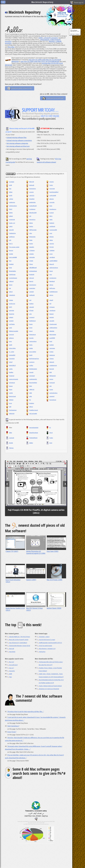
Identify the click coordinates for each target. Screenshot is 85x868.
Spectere (50, 317)
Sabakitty (30, 247)
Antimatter (30, 257)
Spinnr (9, 285)
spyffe (9, 195)
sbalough (30, 185)
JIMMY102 (30, 389)
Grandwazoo (51, 209)
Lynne (49, 254)
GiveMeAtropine (51, 292)
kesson (9, 386)
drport (29, 331)
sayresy (49, 379)
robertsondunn (11, 206)
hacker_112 (10, 223)
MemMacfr (50, 281)
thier (8, 261)
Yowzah (29, 372)
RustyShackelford (52, 192)
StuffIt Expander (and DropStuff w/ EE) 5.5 (49, 643)
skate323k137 (11, 365)
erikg (29, 396)
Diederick (50, 223)
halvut (49, 271)
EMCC (49, 216)
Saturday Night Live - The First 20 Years (18, 637)
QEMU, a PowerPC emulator (48, 38)
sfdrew (9, 192)
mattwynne (10, 202)
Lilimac (49, 285)
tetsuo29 (50, 264)
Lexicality (50, 321)
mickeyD (9, 321)
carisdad (30, 292)
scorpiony (30, 362)
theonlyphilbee (31, 382)
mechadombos (51, 393)
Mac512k (50, 369)
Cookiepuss (30, 209)
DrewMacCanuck (32, 410)
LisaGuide (10, 438)
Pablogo (10, 448)
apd (28, 300)
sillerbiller (50, 331)
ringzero (50, 182)
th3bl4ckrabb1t (31, 369)
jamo (9, 341)
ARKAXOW (10, 413)
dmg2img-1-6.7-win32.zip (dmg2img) (48, 689)
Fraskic (49, 438)
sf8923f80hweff (31, 267)
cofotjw (9, 199)
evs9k (9, 185)
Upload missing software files (16, 137)
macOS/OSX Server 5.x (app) (46, 639)
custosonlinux (31, 341)
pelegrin (9, 317)
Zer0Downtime (51, 327)
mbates (9, 300)
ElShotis (50, 237)
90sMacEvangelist (12, 331)
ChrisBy (29, 261)
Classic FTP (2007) (15, 550)
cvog (49, 233)
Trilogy (29, 264)
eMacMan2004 (31, 212)
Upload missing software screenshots (19, 140)
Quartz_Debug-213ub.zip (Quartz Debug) (49, 686)
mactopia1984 (51, 230)
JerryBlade (50, 257)
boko (49, 206)
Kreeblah (10, 264)
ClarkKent (50, 250)
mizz (49, 274)
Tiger (9, 677)
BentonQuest (11, 396)
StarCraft (10, 648)
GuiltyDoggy (10, 274)
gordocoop (10, 303)
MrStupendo (30, 237)
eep (8, 288)
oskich (9, 226)
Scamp (49, 389)
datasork (50, 362)
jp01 (8, 240)
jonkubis (30, 254)
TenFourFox (41, 652)
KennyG (29, 281)
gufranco (10, 338)
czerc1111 (30, 195)
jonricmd (10, 334)
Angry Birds (11, 652)
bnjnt (49, 341)
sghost (9, 292)
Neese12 (50, 314)
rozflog (29, 365)
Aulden (29, 348)
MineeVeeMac (11, 271)
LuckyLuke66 (51, 195)
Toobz (49, 185)
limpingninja (31, 188)
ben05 (29, 355)
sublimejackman (52, 267)
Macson (9, 250)
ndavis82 (30, 307)
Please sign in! (76, 2)
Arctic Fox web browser (44, 645)
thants (29, 324)
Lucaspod (30, 317)
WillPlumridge (31, 230)
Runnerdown (51, 400)
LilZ (28, 216)
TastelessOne (11, 233)
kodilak (9, 254)
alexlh (9, 345)
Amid (49, 443)
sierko (49, 219)
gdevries (50, 199)
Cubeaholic (10, 295)
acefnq (9, 369)
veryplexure (50, 310)
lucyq (9, 403)
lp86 (8, 407)
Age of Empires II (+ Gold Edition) (17, 643)
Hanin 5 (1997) (36, 579)
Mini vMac (11, 47)
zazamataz (30, 288)
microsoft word (12, 665)
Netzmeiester (51, 334)
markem (50, 345)
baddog (29, 303)
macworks (11, 671)
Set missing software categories (17, 143)
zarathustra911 (31, 379)
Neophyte (10, 314)
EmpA (29, 327)
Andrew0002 (10, 355)
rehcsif (9, 362)
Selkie (9, 432)
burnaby (30, 338)
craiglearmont (51, 365)
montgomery (51, 278)
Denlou (29, 226)
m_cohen (10, 352)
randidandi (50, 226)
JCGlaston (30, 250)
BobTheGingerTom (32, 358)
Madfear (9, 372)
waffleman (10, 237)
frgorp (9, 389)
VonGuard (50, 382)
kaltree (29, 223)
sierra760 (10, 230)
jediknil (9, 216)
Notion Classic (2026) (56, 607)
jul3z (29, 314)
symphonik (10, 219)
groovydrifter (31, 352)
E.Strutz (49, 352)
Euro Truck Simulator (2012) (15, 580)
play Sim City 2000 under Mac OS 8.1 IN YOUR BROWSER (40, 61)
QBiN (29, 393)
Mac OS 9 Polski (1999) (56, 579)
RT (48, 427)
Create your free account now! (53, 98)
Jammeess (50, 348)
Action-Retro (11, 348)
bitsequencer (31, 334)
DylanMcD (30, 199)
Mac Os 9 (10, 662)
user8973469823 (51, 261)
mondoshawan (11, 278)
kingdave (30, 403)
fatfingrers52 (51, 376)
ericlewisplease (31, 271)
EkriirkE (9, 443)
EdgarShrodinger (32, 432)
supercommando (12, 379)
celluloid (9, 281)
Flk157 (9, 209)
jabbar (49, 240)
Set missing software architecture (18, 146)
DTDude (29, 310)
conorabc (50, 202)
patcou (49, 295)
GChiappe (50, 307)
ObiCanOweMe (31, 413)
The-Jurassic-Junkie (12, 247)
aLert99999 (50, 338)
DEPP (9, 307)
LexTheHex (10, 324)
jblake (29, 240)
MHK (49, 372)
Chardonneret (51, 324)
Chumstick (10, 358)
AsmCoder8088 (11, 257)
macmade (50, 188)
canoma (50, 243)
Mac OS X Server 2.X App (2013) (36, 608)
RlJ (28, 400)
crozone (30, 192)
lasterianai (50, 355)
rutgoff (49, 300)
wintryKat (10, 310)
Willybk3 (9, 400)
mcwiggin (10, 182)
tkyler (9, 267)
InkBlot (29, 443)
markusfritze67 (31, 206)
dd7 (48, 303)
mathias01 (30, 295)
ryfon (29, 233)
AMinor (29, 407)
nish (49, 386)
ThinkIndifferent (31, 438)
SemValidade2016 (32, 427)
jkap (8, 188)
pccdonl (50, 212)
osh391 (9, 393)
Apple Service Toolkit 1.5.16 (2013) (15, 608)
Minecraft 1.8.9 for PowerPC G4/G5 (17, 639)
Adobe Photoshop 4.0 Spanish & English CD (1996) (36, 551)
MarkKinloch (31, 321)
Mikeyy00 (30, 182)
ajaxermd (50, 396)
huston (29, 243)
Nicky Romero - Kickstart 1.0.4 (46, 648)
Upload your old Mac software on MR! (20, 88)
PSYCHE (50, 247)
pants (9, 327)
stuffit (9, 674)
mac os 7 (10, 668)
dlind (29, 386)
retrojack (30, 278)
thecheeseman (11, 410)
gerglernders (31, 202)
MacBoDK (30, 274)
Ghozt (49, 432)
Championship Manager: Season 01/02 (18, 645)
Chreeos (50, 358)
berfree (9, 212)
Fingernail (10, 376)
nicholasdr (30, 376)
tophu (29, 345)
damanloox (30, 219)
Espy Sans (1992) (56, 550)
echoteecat (10, 382)
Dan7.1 (9, 243)
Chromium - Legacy (43, 637)
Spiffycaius (50, 288)
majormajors (31, 285)
